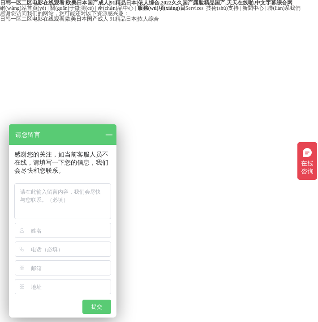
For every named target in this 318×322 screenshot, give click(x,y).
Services (171, 8)
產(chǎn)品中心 (115, 8)
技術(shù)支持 (222, 8)
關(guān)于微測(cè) (72, 8)
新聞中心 (253, 8)
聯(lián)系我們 (284, 8)
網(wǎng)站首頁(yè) (23, 8)
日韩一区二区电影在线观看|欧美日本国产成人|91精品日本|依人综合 (79, 19)
